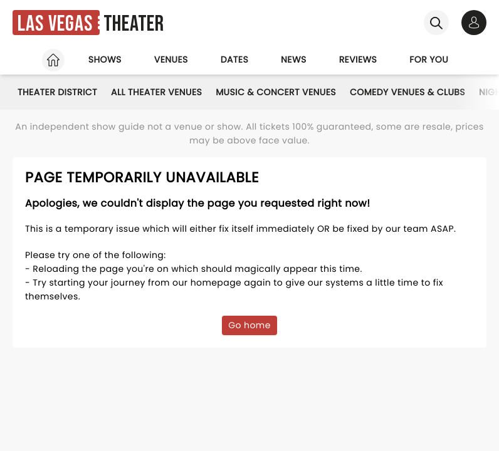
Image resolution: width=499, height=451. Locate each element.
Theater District (57, 92)
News (294, 59)
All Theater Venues (156, 92)
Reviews (358, 59)
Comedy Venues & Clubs (407, 92)
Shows (105, 59)
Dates (234, 59)
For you (428, 59)
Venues (171, 59)
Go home (249, 325)
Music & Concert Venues (276, 92)
